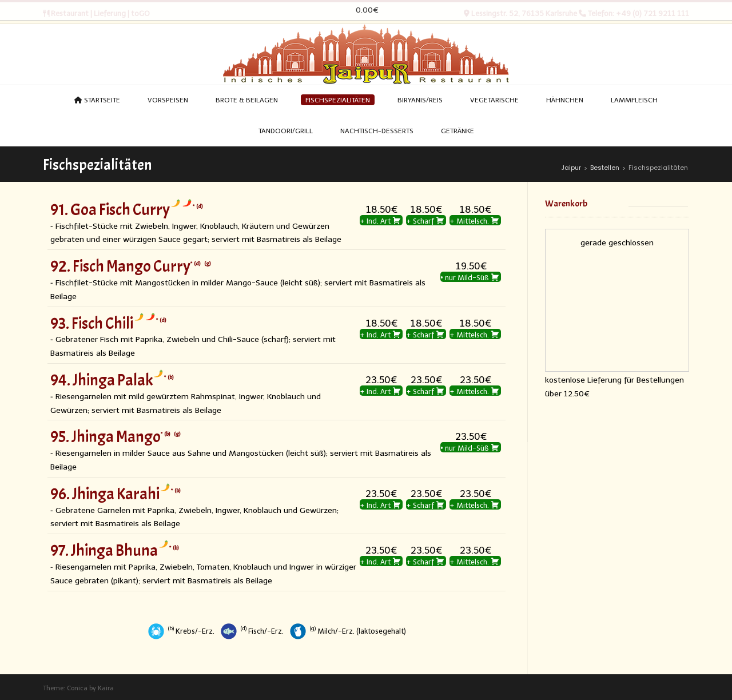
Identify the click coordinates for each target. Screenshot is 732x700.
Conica (77, 688)
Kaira (106, 688)
